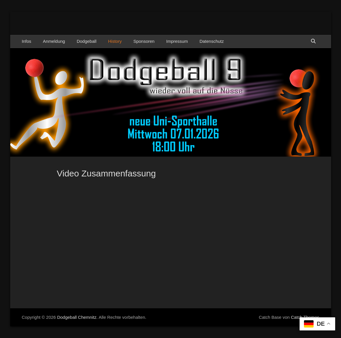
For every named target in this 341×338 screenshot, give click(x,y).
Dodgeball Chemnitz (77, 317)
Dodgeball (87, 41)
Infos (27, 41)
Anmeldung (54, 41)
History (115, 41)
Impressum (177, 41)
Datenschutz (212, 41)
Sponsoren (144, 41)
